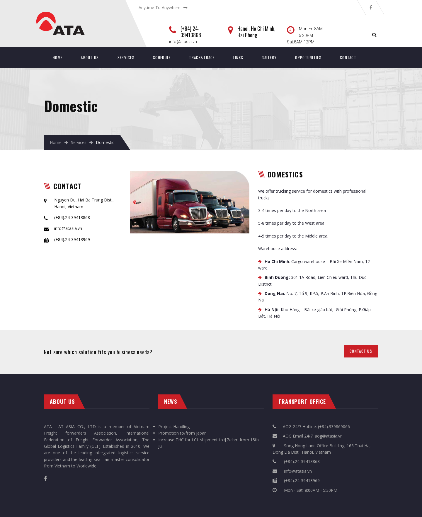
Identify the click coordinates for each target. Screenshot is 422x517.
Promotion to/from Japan (182, 433)
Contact (348, 57)
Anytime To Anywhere (160, 7)
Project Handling (174, 426)
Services (126, 57)
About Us (90, 57)
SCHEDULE (162, 57)
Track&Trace (202, 57)
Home (57, 57)
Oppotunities (308, 57)
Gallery (269, 57)
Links (238, 57)
